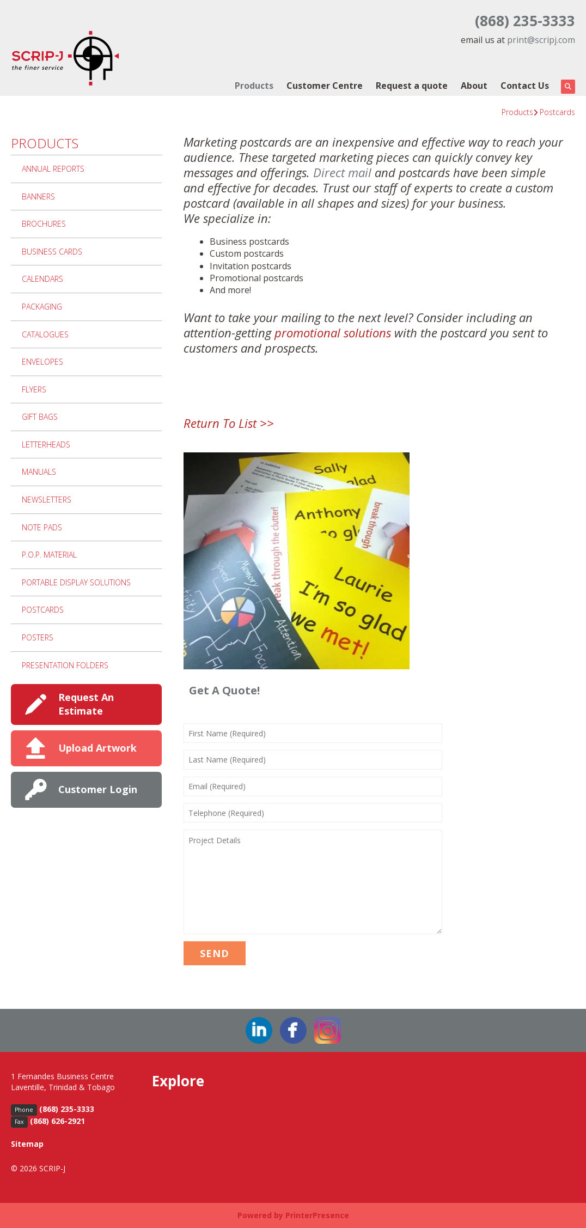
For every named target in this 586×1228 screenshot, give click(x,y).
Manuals (39, 472)
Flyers (34, 389)
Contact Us (524, 86)
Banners (38, 196)
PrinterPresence (317, 1215)
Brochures (44, 224)
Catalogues (45, 334)
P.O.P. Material (49, 554)
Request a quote (412, 86)
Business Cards (52, 251)
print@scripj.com (541, 40)
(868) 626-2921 (57, 1121)
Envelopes (42, 361)
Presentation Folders (65, 665)
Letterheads (46, 444)
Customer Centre (324, 86)
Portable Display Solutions (76, 582)
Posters (37, 637)
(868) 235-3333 (525, 21)
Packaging (42, 306)
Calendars (42, 279)
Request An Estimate (86, 704)
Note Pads (42, 527)
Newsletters (46, 499)
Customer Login (97, 789)
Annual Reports (53, 169)
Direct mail (342, 172)
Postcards (557, 112)
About (474, 86)
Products (254, 86)
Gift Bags (40, 417)
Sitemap (27, 1144)
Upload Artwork (97, 747)
